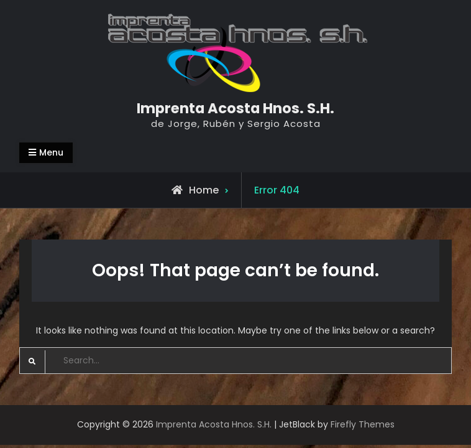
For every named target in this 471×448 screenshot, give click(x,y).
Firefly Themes (363, 424)
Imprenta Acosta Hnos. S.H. (235, 108)
